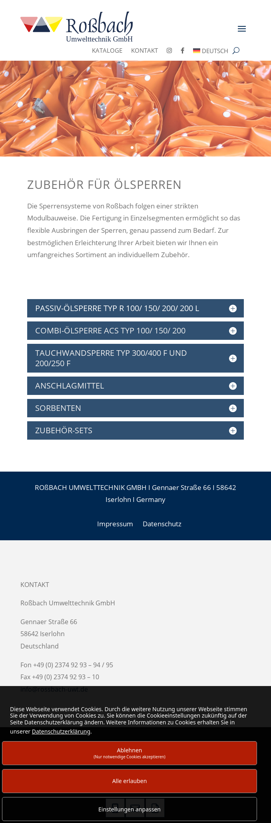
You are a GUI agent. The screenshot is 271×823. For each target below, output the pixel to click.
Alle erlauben (129, 781)
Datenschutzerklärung (61, 731)
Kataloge (107, 51)
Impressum (115, 523)
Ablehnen (129, 753)
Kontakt (144, 51)
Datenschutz (162, 523)
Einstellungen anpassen (129, 809)
